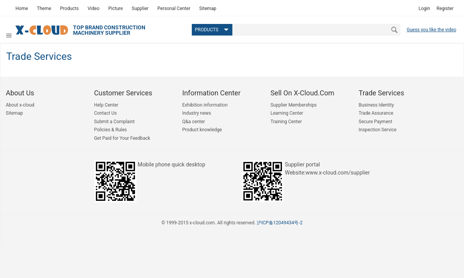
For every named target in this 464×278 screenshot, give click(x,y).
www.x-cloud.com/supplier (337, 173)
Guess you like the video (431, 29)
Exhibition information (204, 105)
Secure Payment (375, 121)
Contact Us (105, 113)
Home (21, 8)
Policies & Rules (110, 129)
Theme (44, 8)
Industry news (196, 113)
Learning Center (286, 113)
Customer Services (123, 93)
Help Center (106, 105)
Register (445, 8)
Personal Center (173, 8)
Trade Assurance (376, 113)
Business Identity (376, 105)
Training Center (286, 121)
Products (69, 8)
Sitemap (207, 8)
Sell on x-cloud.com (302, 93)
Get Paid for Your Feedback (122, 138)
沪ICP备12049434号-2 (280, 222)
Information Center (211, 93)
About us (20, 93)
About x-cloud (20, 105)
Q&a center (193, 121)
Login (424, 8)
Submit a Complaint (114, 121)
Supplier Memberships (293, 105)
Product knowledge (202, 129)
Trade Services (381, 93)
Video (93, 8)
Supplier (140, 8)
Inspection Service (378, 129)
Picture (115, 8)
